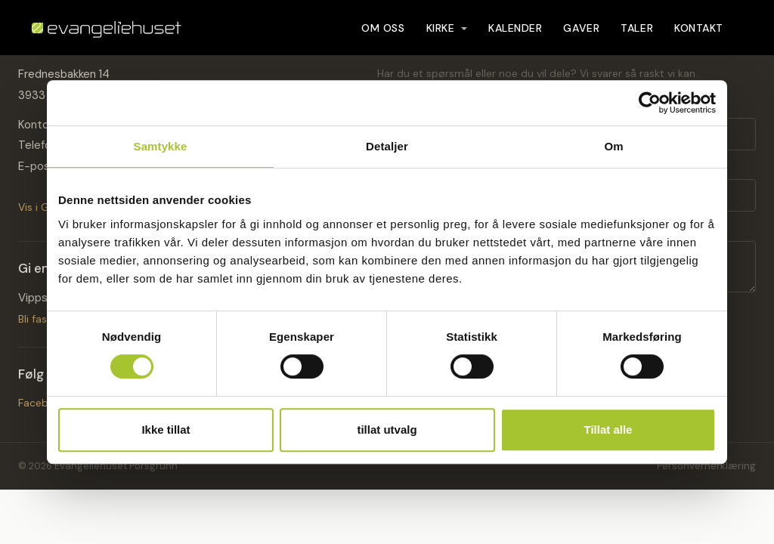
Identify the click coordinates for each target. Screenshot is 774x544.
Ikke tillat (165, 429)
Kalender (515, 35)
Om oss (382, 35)
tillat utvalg (386, 429)
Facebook (42, 403)
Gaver (581, 35)
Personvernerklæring (706, 465)
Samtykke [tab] (160, 146)
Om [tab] (613, 146)
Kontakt (698, 35)
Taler (637, 35)
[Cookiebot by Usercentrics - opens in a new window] (650, 102)
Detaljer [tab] (387, 146)
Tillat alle (608, 429)
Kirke (446, 35)
